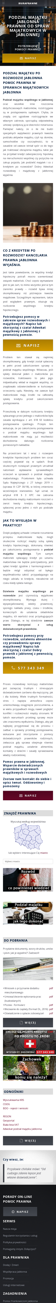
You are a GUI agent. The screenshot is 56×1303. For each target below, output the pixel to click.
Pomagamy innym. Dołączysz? (19, 1249)
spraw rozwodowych (32, 320)
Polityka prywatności (14, 1242)
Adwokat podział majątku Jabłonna (22, 1129)
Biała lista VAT (11, 1124)
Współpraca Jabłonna (15, 1271)
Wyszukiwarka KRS (13, 1100)
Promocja (8, 1278)
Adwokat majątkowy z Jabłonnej (24, 329)
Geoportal (8, 1120)
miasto (44, 852)
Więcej (30, 1022)
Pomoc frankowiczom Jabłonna (20, 1301)
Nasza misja (9, 1229)
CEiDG (6, 1104)
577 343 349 (31, 667)
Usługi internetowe (13, 1285)
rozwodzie (11, 639)
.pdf (51, 988)
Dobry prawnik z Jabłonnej (22, 651)
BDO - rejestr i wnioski (15, 1108)
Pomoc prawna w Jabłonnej (23, 761)
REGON (7, 1116)
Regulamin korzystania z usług (20, 1235)
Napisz (30, 58)
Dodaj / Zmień (11, 1265)
